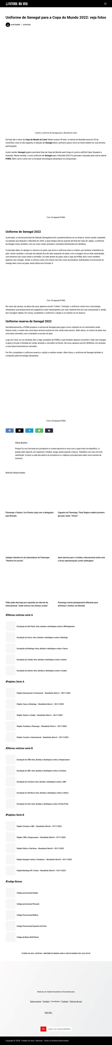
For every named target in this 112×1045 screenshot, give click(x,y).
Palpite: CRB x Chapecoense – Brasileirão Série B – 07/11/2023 (41, 837)
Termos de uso (76, 1001)
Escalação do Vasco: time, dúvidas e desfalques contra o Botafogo (42, 637)
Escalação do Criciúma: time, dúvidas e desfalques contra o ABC (41, 782)
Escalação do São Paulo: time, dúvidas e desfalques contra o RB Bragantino (46, 626)
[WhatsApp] (39, 430)
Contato (46, 1001)
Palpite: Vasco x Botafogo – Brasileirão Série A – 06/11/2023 (40, 704)
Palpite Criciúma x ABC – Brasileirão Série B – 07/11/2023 (39, 826)
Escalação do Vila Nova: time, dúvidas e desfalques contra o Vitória (42, 793)
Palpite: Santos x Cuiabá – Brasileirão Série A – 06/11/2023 (40, 715)
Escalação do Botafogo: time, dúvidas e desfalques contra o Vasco (42, 649)
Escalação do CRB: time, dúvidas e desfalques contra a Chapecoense (43, 760)
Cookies (64, 1001)
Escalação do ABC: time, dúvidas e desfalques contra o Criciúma (41, 771)
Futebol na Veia (28, 953)
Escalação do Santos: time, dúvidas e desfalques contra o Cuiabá (42, 671)
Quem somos (35, 1001)
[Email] (49, 430)
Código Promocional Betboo (27, 915)
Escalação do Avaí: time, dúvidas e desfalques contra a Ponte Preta (42, 804)
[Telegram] (29, 430)
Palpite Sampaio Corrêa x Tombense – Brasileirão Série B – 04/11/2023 (44, 859)
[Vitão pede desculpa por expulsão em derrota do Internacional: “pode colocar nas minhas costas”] (30, 582)
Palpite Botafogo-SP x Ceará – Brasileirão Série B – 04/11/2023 (41, 871)
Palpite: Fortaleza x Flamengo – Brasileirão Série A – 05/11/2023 (42, 726)
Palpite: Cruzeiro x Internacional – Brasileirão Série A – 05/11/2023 (43, 737)
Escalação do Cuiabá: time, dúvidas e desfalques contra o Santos (42, 660)
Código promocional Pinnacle (28, 904)
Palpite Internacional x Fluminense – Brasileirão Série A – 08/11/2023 (44, 693)
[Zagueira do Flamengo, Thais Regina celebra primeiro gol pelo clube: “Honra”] (82, 492)
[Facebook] (10, 430)
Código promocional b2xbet (27, 893)
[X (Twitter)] (20, 430)
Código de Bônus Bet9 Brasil (28, 937)
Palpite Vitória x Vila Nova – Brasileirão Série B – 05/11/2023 (40, 848)
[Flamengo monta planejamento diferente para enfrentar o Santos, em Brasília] (82, 582)
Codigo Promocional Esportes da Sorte (32, 926)
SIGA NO (49, 1013)
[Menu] (105, 4)
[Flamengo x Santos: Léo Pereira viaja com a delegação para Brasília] (30, 492)
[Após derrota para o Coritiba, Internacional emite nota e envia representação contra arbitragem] (82, 537)
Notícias (38, 953)
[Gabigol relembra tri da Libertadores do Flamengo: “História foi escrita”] (30, 537)
